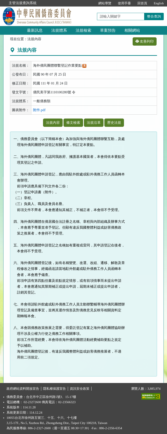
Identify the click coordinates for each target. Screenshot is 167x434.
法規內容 (53, 122)
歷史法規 (114, 122)
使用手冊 (124, 3)
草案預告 (108, 30)
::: (90, 3)
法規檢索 (83, 30)
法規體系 (59, 30)
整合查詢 (154, 16)
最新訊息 (35, 30)
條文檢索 (73, 122)
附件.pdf (39, 110)
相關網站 (132, 30)
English (159, 3)
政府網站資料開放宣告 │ (25, 388)
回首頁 (142, 3)
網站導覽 (104, 3)
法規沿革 (94, 122)
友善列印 (144, 41)
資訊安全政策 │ (81, 388)
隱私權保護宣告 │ (56, 388)
